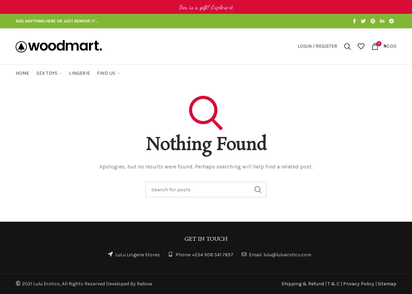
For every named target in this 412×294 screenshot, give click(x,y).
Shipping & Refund (302, 284)
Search (258, 189)
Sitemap (387, 284)
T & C (334, 284)
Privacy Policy (358, 284)
